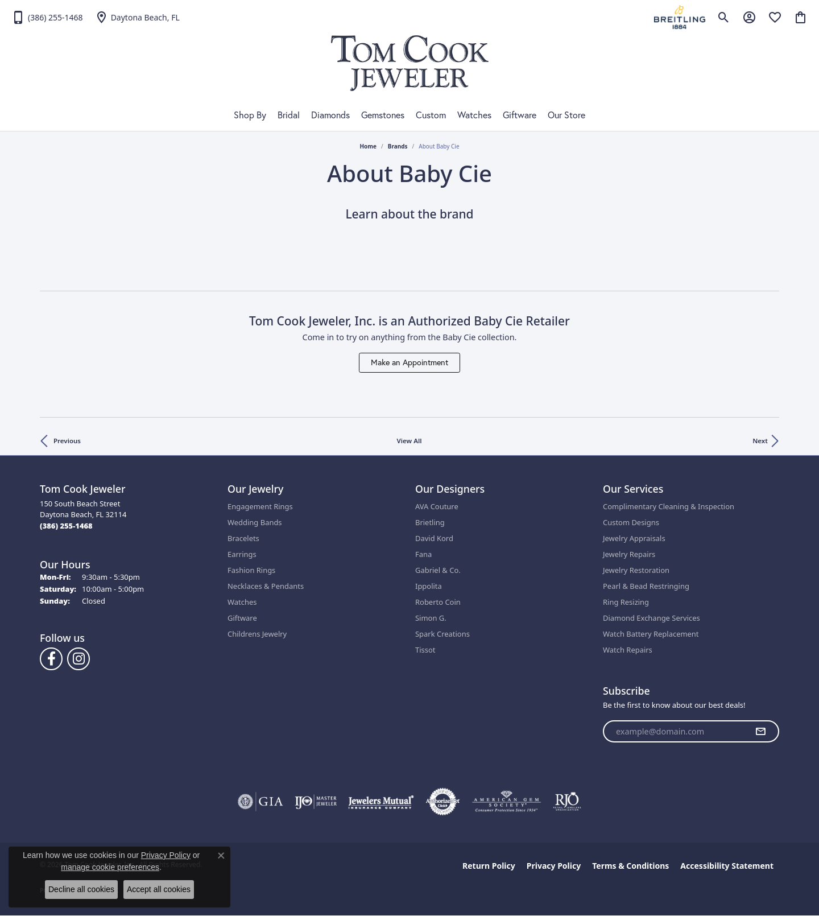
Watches (474, 115)
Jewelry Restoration (636, 570)
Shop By (250, 115)
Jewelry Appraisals (634, 538)
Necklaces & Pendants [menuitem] (266, 586)
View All (409, 440)
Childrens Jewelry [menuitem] (257, 634)
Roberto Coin (438, 602)
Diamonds (330, 115)
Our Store (566, 115)
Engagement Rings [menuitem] (260, 506)
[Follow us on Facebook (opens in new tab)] (51, 658)
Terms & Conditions (630, 865)
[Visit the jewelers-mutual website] (380, 801)
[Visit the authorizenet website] (443, 801)
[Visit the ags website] (506, 801)
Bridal (289, 115)
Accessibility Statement (727, 865)
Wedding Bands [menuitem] (255, 522)
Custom (431, 115)
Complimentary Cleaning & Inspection (668, 506)
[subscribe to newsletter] (760, 731)
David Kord (434, 538)
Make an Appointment (409, 362)
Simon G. (430, 618)
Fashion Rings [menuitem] (251, 570)
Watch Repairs (627, 650)
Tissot (425, 650)
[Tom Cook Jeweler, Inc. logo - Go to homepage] (410, 63)
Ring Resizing (626, 602)
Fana (423, 554)
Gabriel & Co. (438, 570)
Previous (67, 440)
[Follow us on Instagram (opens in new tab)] (78, 658)
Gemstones (382, 115)
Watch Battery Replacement (651, 634)
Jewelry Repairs (629, 554)
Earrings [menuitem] (242, 554)
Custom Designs (631, 522)
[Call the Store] (66, 526)
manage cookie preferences (110, 867)
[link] (47, 17)
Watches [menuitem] (242, 602)
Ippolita (428, 586)
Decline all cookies (81, 889)
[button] (724, 17)
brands (398, 146)
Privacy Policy (554, 865)
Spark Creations (442, 634)
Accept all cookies (159, 889)
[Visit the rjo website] (567, 801)
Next (760, 440)
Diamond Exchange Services (651, 618)
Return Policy (488, 865)
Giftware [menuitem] (242, 618)
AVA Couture (436, 506)
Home (368, 146)
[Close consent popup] (221, 855)
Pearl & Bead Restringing (646, 586)
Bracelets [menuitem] (243, 538)
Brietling (430, 522)
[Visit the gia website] (260, 801)
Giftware (519, 115)
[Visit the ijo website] (316, 801)
